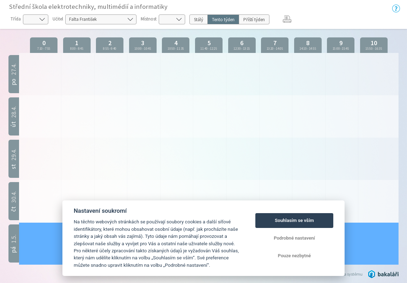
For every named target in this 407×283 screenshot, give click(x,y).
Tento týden (223, 20)
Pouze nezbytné (294, 255)
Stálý (198, 20)
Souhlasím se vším (294, 220)
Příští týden (254, 20)
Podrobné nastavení (294, 238)
